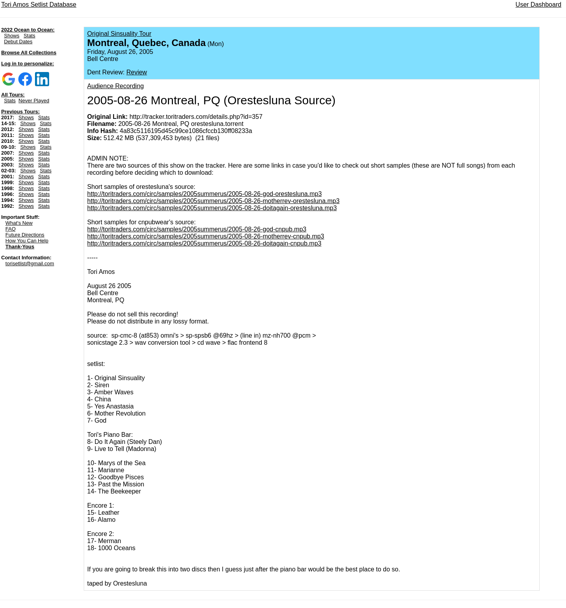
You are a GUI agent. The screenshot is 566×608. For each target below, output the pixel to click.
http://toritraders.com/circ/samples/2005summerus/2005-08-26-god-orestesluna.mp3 (204, 193)
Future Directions (25, 235)
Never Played (33, 100)
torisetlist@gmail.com (30, 263)
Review (136, 72)
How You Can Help (27, 241)
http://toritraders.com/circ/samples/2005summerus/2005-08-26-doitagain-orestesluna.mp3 (212, 208)
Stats (29, 36)
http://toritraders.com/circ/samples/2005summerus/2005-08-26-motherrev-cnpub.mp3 (205, 236)
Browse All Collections (28, 52)
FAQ (11, 229)
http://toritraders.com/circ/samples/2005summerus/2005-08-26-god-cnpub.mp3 (197, 229)
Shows (11, 36)
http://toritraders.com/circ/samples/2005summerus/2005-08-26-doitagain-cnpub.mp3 (204, 243)
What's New (19, 223)
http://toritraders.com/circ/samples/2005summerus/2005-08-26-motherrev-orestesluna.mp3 (213, 201)
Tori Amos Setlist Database (38, 4)
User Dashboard (539, 4)
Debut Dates (18, 41)
